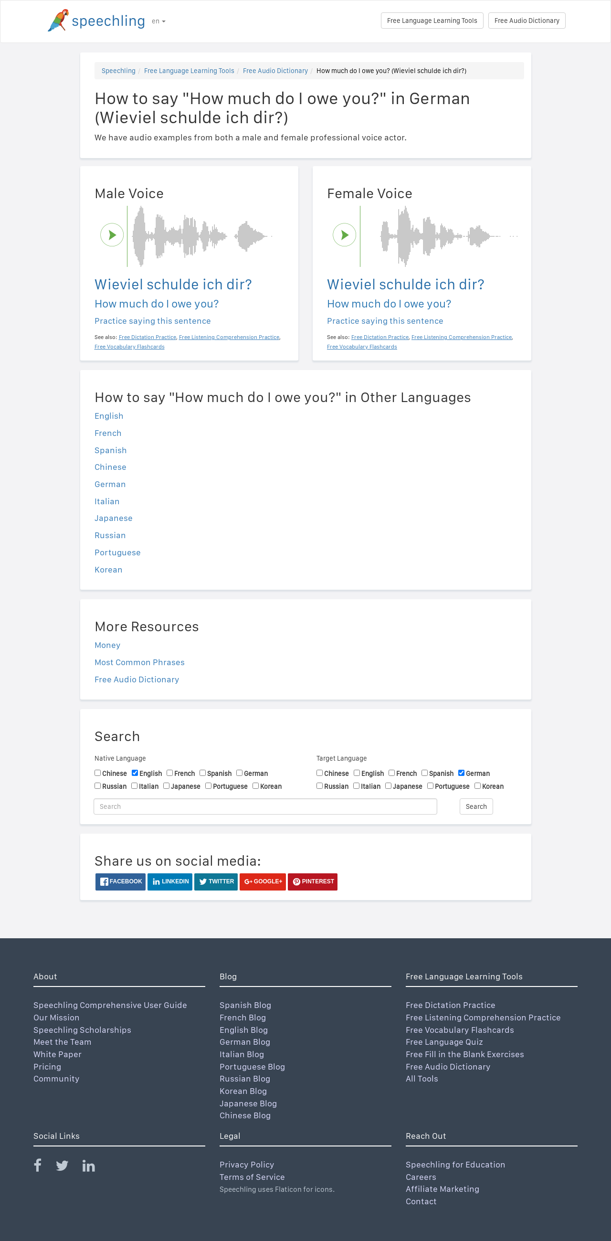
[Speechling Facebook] (43, 1168)
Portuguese (118, 552)
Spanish (111, 450)
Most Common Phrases (140, 662)
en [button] (159, 21)
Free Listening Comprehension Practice (483, 1017)
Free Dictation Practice (450, 1005)
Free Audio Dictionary (527, 20)
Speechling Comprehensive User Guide (110, 1005)
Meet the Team (62, 1042)
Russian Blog (245, 1078)
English (109, 416)
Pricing (47, 1066)
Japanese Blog (248, 1103)
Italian (107, 501)
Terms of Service (252, 1177)
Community (56, 1078)
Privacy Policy (247, 1164)
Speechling (119, 70)
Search (476, 806)
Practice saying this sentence (153, 321)
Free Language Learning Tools (432, 20)
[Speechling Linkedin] (95, 1168)
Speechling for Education (456, 1164)
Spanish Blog (245, 1005)
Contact (421, 1201)
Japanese (114, 518)
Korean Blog (243, 1091)
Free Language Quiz (444, 1042)
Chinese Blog (245, 1115)
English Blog (244, 1030)
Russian (110, 535)
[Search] (265, 806)
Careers (421, 1177)
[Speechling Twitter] (68, 1168)
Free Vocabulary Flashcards (460, 1030)
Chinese (110, 467)
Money (108, 645)
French (108, 433)
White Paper (57, 1054)
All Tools (422, 1078)
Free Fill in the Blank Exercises (465, 1054)
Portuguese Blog (252, 1066)
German (110, 484)
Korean (109, 569)
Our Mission (56, 1017)
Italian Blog (242, 1054)
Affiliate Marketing (442, 1189)
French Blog (243, 1017)
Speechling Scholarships (82, 1030)
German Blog (245, 1042)
